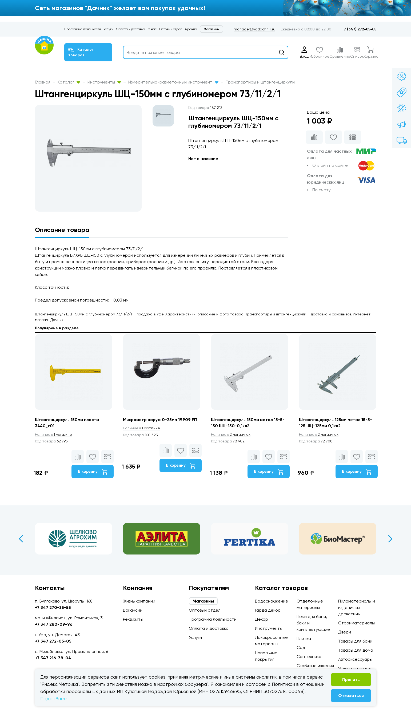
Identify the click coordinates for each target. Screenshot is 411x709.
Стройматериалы (356, 622)
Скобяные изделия (315, 665)
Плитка (304, 638)
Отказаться (351, 695)
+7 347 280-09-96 (54, 624)
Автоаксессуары (355, 659)
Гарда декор (268, 610)
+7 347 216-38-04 (53, 657)
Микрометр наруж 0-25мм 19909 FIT (161, 419)
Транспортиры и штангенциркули (260, 82)
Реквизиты (133, 619)
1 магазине (54, 435)
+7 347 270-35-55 (53, 607)
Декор (261, 619)
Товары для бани (355, 641)
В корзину (92, 472)
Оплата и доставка (130, 29)
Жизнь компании (139, 601)
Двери (344, 632)
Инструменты (104, 82)
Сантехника (309, 656)
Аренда (191, 29)
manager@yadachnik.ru (254, 29)
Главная (42, 82)
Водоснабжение (271, 601)
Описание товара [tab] (62, 229)
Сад (301, 647)
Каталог (69, 82)
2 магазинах (232, 435)
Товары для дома (355, 650)
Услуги (108, 29)
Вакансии (132, 610)
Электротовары (354, 668)
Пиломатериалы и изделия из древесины (356, 607)
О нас (152, 29)
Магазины (211, 29)
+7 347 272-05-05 (53, 641)
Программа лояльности (82, 29)
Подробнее (53, 698)
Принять (351, 679)
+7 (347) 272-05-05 (359, 29)
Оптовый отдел (170, 29)
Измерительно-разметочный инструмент (173, 82)
